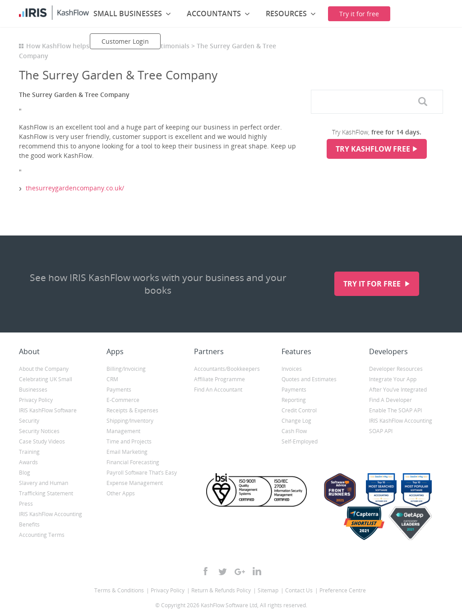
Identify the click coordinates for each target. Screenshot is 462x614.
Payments (118, 389)
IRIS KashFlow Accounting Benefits (50, 519)
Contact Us (299, 590)
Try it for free (372, 284)
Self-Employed (300, 441)
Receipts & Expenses (132, 410)
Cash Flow (294, 431)
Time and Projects (129, 441)
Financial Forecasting (132, 462)
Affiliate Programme (219, 379)
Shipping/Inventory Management (129, 426)
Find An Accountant (218, 389)
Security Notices (39, 431)
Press (26, 504)
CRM (112, 379)
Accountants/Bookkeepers (227, 369)
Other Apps (120, 493)
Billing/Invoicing (126, 369)
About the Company (44, 369)
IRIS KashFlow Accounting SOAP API (400, 426)
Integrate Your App (392, 379)
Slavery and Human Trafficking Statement (46, 488)
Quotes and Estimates (309, 379)
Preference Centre (342, 590)
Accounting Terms (42, 535)
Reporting (294, 400)
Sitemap (268, 590)
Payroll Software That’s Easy (141, 472)
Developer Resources (396, 369)
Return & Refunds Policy (221, 590)
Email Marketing (127, 452)
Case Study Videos (42, 441)
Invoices (292, 369)
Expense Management (134, 483)
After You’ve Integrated (398, 389)
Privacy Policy (36, 400)
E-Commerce (122, 400)
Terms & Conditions (119, 590)
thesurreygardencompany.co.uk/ (75, 188)
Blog (24, 472)
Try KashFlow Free (373, 149)
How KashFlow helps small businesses (84, 46)
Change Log (296, 421)
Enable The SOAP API (395, 410)
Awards (28, 462)
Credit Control (299, 410)
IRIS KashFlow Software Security (48, 415)
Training (29, 452)
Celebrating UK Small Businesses (45, 384)
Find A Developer (390, 400)
